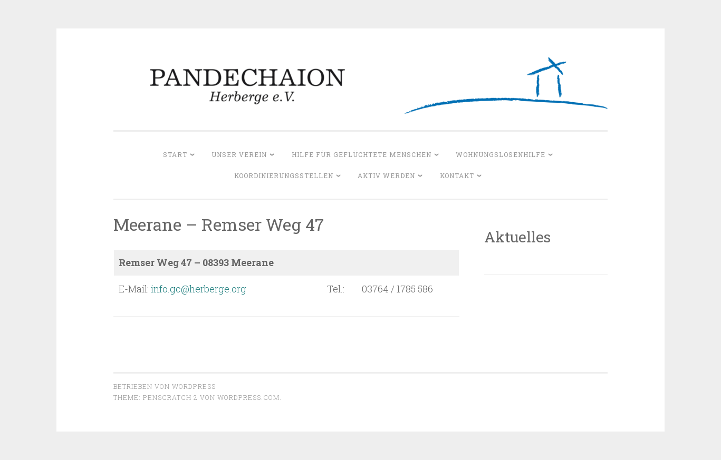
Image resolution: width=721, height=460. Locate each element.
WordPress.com (248, 397)
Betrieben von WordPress (164, 386)
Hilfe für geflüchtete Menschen (361, 154)
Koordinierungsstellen (283, 175)
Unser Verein (239, 154)
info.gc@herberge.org (198, 288)
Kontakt (457, 175)
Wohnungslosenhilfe (500, 154)
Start (175, 154)
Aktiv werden (386, 175)
